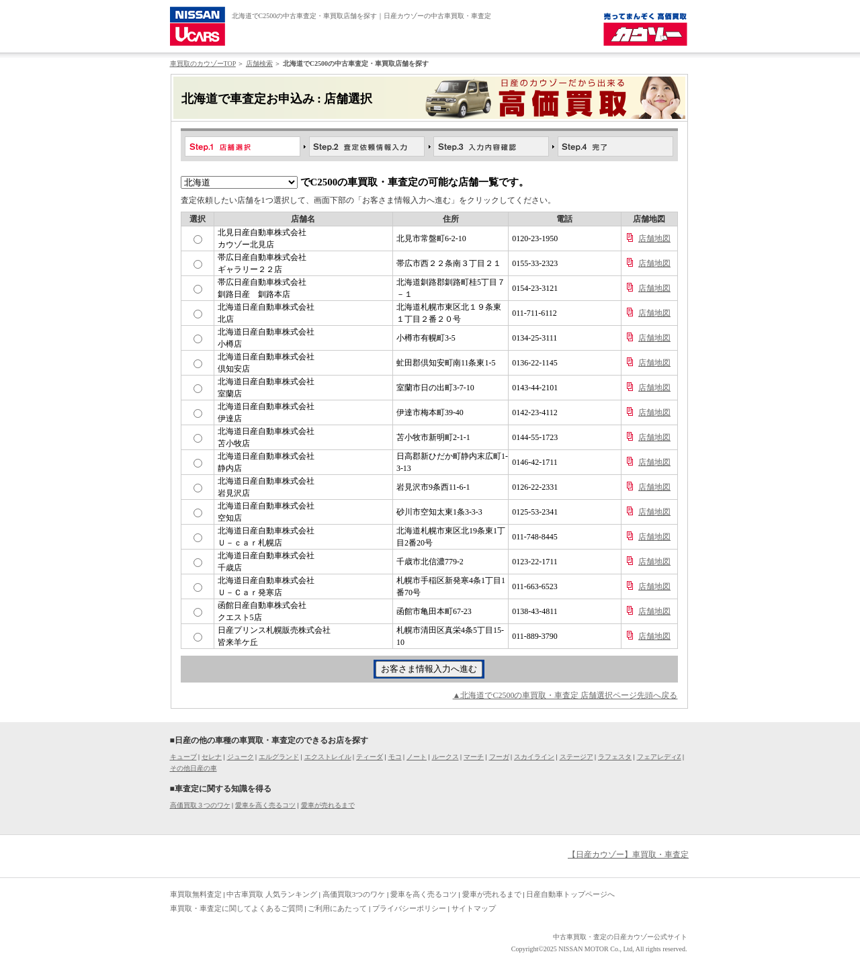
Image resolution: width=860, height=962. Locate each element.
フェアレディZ (659, 756)
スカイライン (534, 756)
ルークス (445, 756)
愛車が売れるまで (328, 805)
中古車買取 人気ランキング (271, 894)
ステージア (576, 756)
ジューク (240, 756)
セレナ (212, 756)
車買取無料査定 (196, 894)
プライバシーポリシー (409, 908)
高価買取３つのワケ (200, 805)
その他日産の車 (193, 768)
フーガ (499, 756)
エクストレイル (327, 756)
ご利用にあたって (337, 908)
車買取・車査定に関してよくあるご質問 (236, 908)
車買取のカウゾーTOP (203, 63)
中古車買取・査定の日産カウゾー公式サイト (620, 937)
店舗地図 (654, 238)
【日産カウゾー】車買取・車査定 (628, 854)
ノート (416, 756)
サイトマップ (474, 908)
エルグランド (279, 756)
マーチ (474, 756)
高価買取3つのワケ (354, 894)
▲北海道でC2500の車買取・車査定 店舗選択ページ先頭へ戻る (565, 695)
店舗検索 (259, 63)
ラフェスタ (615, 756)
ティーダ (369, 756)
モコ (395, 756)
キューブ (183, 756)
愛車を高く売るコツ (265, 805)
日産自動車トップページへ (570, 894)
